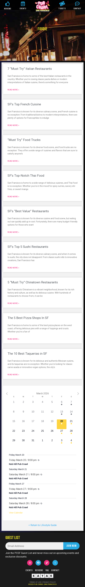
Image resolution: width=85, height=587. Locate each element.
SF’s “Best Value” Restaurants (28, 211)
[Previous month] (7, 393)
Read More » (13, 90)
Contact (55, 570)
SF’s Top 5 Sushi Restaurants (28, 247)
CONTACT (77, 8)
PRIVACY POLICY (49, 582)
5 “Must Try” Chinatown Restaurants (33, 282)
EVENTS (23, 8)
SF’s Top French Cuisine (24, 104)
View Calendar (16, 512)
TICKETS (62, 8)
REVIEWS (7, 8)
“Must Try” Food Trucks (24, 140)
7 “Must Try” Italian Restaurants (30, 69)
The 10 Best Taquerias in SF (27, 353)
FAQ (47, 570)
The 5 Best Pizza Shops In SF (28, 318)
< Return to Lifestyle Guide (42, 525)
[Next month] (78, 393)
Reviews (39, 570)
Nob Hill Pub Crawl (18, 464)
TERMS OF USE (35, 582)
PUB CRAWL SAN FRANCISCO (45, 584)
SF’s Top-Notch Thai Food (26, 175)
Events (29, 570)
